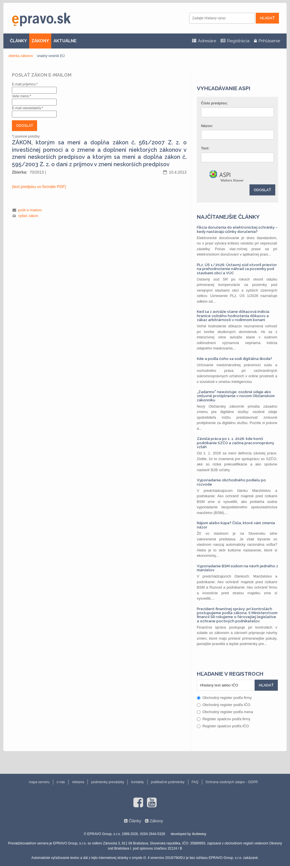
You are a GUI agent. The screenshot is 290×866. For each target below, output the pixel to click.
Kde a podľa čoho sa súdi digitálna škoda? (234, 359)
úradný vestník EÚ (51, 56)
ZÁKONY (40, 40)
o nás (61, 782)
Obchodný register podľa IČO (223, 705)
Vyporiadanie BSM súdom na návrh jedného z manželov (237, 568)
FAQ (195, 782)
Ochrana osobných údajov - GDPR (232, 782)
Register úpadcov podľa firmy (223, 719)
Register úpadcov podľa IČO (223, 726)
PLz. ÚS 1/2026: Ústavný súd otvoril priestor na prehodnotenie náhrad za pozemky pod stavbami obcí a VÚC (237, 269)
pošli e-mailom (30, 210)
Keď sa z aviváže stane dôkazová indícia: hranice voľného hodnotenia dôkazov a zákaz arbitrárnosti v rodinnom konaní (233, 315)
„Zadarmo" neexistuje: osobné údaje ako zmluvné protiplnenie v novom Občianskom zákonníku (236, 396)
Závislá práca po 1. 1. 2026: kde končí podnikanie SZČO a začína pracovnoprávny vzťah (235, 443)
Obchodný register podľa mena (225, 712)
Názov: (207, 126)
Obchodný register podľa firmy (224, 698)
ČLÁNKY (18, 40)
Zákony (156, 821)
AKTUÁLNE (65, 40)
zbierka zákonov (20, 56)
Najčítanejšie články (228, 217)
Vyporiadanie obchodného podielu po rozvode (231, 482)
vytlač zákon (28, 216)
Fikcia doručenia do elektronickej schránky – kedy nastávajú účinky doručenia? (237, 229)
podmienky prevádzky (107, 782)
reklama (78, 782)
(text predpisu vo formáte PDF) (39, 186)
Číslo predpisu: (214, 103)
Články (135, 821)
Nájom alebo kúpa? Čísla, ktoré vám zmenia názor (236, 525)
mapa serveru (39, 782)
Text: (205, 148)
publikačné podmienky (168, 782)
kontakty (137, 782)
